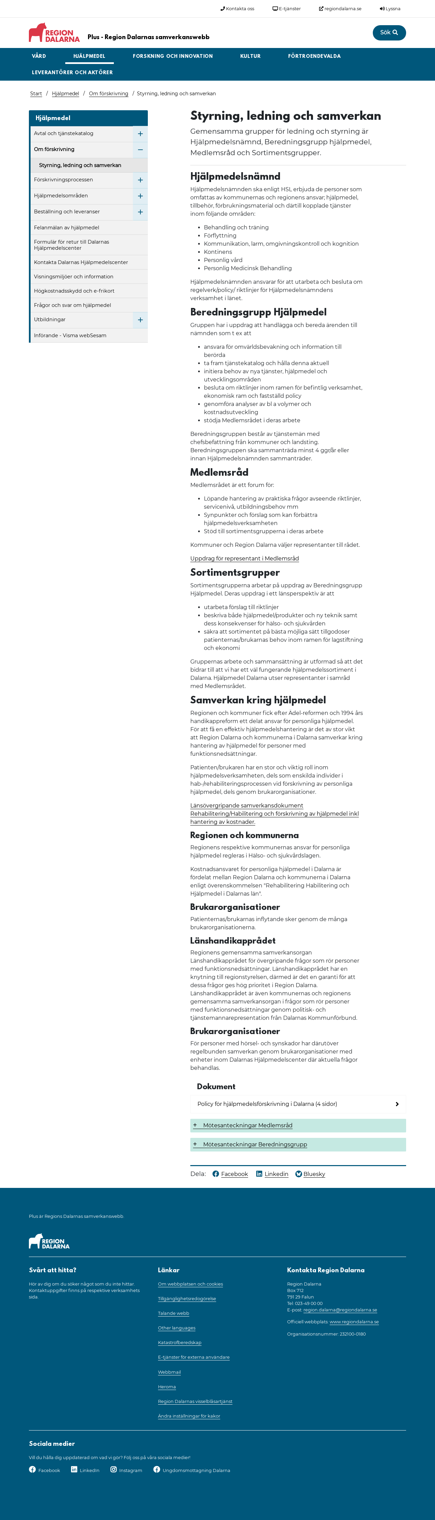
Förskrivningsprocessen (63, 180)
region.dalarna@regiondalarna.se (340, 1309)
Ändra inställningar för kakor (189, 1416)
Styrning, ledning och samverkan (80, 165)
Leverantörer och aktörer (72, 73)
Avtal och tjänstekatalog (63, 133)
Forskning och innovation (173, 57)
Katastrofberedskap (180, 1342)
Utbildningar (50, 319)
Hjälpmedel (89, 57)
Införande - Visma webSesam (70, 335)
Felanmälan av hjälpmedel (66, 228)
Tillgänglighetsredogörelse (187, 1298)
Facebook (49, 1470)
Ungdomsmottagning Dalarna (196, 1470)
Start (36, 94)
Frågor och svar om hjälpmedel (72, 305)
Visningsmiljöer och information (74, 277)
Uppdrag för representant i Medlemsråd (244, 558)
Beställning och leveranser (67, 212)
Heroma (167, 1386)
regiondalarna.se (340, 8)
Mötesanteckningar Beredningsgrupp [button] (255, 1144)
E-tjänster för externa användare (194, 1357)
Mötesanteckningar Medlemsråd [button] (248, 1125)
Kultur (250, 57)
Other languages (176, 1327)
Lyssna (390, 8)
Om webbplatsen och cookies (190, 1284)
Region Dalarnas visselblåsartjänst (195, 1401)
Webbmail (169, 1372)
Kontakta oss (237, 8)
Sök (389, 32)
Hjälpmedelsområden (61, 196)
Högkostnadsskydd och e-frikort (74, 291)
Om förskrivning (108, 94)
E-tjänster (287, 8)
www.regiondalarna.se (354, 1321)
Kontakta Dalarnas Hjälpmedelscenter (81, 262)
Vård (39, 57)
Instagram (130, 1470)
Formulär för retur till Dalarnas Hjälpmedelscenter (71, 245)
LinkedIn (90, 1470)
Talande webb (173, 1313)
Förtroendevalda (314, 57)
